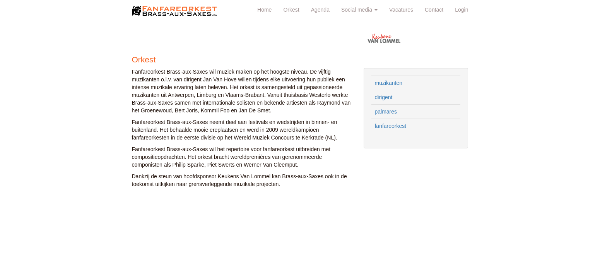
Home (264, 10)
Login (461, 10)
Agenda (320, 10)
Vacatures (401, 10)
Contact (434, 10)
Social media (359, 10)
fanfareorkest (390, 126)
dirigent (383, 97)
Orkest (291, 10)
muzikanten (388, 83)
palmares (385, 111)
